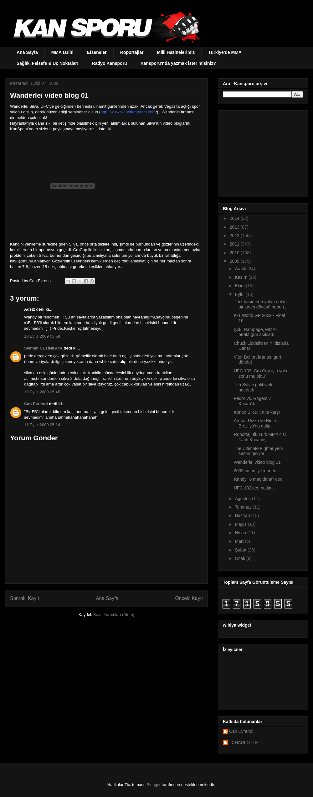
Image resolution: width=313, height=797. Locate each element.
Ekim (240, 285)
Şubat (241, 549)
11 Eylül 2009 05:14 (42, 424)
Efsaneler (97, 52)
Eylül (240, 294)
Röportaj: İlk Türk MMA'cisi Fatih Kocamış (260, 437)
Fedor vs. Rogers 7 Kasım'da (252, 401)
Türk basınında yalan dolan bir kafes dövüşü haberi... (260, 304)
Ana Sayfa (27, 52)
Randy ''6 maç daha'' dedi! (259, 479)
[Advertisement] (262, 152)
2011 (235, 243)
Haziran (243, 515)
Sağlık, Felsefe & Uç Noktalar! (48, 63)
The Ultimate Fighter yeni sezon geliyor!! (258, 451)
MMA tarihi (62, 52)
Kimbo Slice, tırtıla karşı (257, 412)
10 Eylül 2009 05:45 (42, 392)
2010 (235, 252)
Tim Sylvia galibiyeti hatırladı (253, 387)
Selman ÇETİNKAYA (43, 348)
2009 (235, 261)
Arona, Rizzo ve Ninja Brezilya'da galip (255, 423)
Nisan (241, 532)
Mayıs (241, 524)
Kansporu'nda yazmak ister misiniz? (178, 63)
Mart (240, 541)
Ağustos (243, 498)
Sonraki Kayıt (24, 598)
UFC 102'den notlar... (254, 487)
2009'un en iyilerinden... (257, 470)
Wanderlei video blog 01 (257, 462)
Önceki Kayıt (189, 598)
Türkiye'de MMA (225, 52)
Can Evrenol (36, 403)
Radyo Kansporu (109, 63)
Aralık (241, 268)
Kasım (242, 277)
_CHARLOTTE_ (244, 742)
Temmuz (244, 507)
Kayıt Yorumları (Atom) (113, 614)
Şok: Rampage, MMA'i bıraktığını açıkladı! (255, 332)
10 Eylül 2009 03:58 (42, 336)
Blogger (153, 784)
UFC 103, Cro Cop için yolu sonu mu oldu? (260, 373)
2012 (235, 235)
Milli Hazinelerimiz (176, 52)
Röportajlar (132, 52)
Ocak (240, 558)
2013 (235, 227)
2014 (235, 218)
